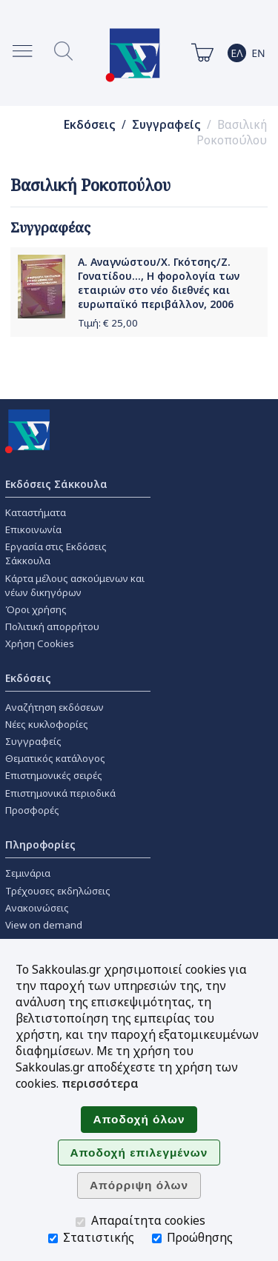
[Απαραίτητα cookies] (80, 1222)
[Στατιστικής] (53, 1238)
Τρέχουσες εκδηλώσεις (57, 890)
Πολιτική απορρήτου (52, 626)
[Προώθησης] (157, 1238)
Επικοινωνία (33, 529)
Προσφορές (32, 810)
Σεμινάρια (27, 873)
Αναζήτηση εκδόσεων (54, 707)
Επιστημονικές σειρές (53, 775)
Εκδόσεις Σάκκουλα (56, 484)
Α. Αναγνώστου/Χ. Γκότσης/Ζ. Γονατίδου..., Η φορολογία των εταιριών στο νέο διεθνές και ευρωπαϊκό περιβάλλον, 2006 (158, 283)
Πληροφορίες (40, 844)
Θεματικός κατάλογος (55, 758)
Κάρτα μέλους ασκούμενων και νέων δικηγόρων (75, 585)
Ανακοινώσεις (37, 907)
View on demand (43, 924)
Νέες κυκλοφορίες (46, 724)
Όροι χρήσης (36, 609)
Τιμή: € (108, 323)
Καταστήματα (35, 512)
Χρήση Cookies (39, 643)
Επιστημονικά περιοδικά (60, 793)
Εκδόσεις (90, 125)
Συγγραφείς (166, 125)
